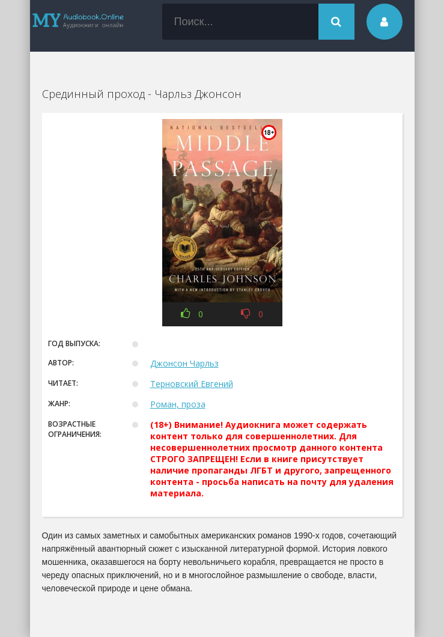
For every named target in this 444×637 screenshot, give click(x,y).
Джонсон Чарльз (184, 363)
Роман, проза (177, 404)
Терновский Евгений (191, 383)
